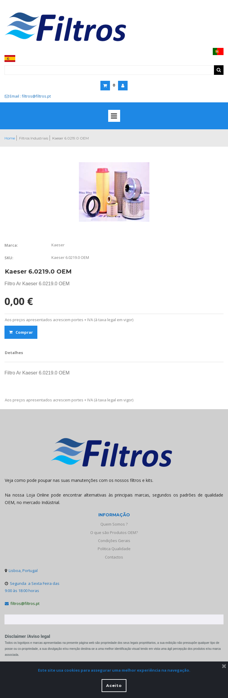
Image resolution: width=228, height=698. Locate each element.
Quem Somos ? (114, 524)
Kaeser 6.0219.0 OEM (70, 138)
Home (9, 138)
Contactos (114, 557)
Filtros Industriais (33, 138)
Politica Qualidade (114, 548)
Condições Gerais (114, 540)
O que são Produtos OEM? (114, 532)
